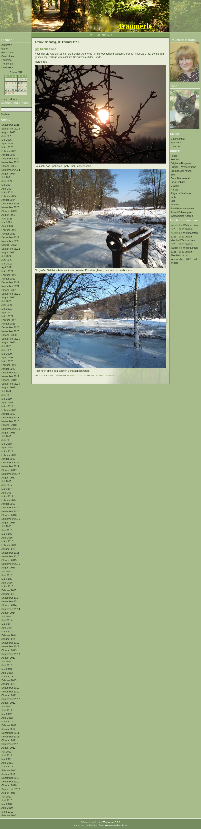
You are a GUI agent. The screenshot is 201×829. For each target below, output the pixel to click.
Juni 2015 (6, 575)
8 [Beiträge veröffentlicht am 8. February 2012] (12, 83)
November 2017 (10, 466)
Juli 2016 (6, 526)
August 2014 (8, 612)
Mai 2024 (6, 184)
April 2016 (7, 537)
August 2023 (8, 214)
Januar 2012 (8, 729)
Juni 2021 (6, 304)
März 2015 (7, 586)
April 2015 (7, 582)
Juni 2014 (6, 620)
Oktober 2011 (9, 740)
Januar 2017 (8, 503)
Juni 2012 (6, 710)
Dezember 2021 (10, 282)
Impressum (177, 142)
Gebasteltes (8, 52)
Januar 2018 (8, 458)
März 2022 (7, 271)
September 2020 (10, 338)
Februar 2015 (8, 590)
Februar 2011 (8, 770)
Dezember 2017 (10, 462)
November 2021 (10, 286)
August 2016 (8, 522)
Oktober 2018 (9, 424)
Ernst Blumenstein (181, 178)
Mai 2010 (6, 804)
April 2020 (7, 357)
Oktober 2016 (9, 515)
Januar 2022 (8, 278)
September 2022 (10, 248)
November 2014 (10, 601)
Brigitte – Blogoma (181, 163)
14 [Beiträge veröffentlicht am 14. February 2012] (9, 86)
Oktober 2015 (9, 560)
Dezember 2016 (10, 507)
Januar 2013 (8, 683)
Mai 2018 (6, 443)
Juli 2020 (6, 346)
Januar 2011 (8, 774)
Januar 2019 (8, 413)
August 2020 (8, 342)
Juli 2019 (6, 391)
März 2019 (7, 406)
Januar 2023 (8, 233)
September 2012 (10, 699)
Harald (174, 189)
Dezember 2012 (10, 687)
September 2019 (10, 383)
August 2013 (8, 657)
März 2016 (7, 541)
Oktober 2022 (9, 244)
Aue (92, 375)
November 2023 (10, 207)
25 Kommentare (108, 375)
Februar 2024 (8, 196)
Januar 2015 (8, 594)
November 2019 (10, 376)
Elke (173, 174)
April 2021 (7, 312)
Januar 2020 (8, 368)
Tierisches (7, 63)
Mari (173, 200)
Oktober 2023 (9, 211)
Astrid (174, 155)
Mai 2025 (6, 139)
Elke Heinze (177, 255)
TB (84, 375)
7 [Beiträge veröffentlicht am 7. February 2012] (9, 83)
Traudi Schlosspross (182, 212)
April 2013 (7, 672)
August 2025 (8, 132)
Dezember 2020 (10, 327)
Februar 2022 (8, 274)
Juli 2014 (6, 616)
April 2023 (7, 226)
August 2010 (8, 792)
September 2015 (10, 563)
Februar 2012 (8, 725)
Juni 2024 (6, 181)
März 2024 (7, 192)
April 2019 (7, 402)
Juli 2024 (6, 177)
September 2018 (10, 428)
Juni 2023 (6, 218)
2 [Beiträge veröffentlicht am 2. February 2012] (15, 80)
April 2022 (7, 267)
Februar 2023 (8, 229)
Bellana (175, 159)
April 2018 (7, 447)
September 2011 (10, 744)
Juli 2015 (6, 571)
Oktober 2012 (9, 695)
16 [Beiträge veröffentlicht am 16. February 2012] (16, 86)
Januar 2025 (8, 154)
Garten (5, 48)
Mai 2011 (6, 759)
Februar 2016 (8, 545)
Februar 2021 (8, 319)
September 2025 (10, 128)
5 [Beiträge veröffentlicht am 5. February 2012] (25, 80)
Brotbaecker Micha (181, 170)
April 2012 (7, 717)
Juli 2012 (6, 706)
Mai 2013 (6, 669)
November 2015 (10, 556)
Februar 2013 (8, 680)
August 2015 (8, 567)
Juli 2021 (6, 301)
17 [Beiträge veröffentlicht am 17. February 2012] (19, 86)
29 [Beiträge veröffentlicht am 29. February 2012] (13, 93)
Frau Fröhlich (178, 182)
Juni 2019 (6, 395)
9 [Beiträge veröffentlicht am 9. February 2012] (15, 83)
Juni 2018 (6, 440)
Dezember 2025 (10, 124)
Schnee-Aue (48, 48)
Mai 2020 (6, 353)
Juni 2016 (6, 530)
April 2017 (7, 492)
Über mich (176, 146)
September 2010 (10, 789)
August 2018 (8, 432)
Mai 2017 (6, 488)
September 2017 (10, 473)
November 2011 (10, 736)
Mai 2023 (6, 222)
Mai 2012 (6, 714)
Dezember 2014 (10, 597)
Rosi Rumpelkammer (182, 208)
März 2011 (7, 766)
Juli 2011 (6, 751)
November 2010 (10, 781)
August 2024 (8, 173)
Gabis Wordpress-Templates (113, 825)
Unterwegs (7, 67)
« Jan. (4, 99)
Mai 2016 (6, 533)
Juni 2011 (6, 755)
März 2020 (7, 361)
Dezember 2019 (10, 372)
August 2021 (8, 297)
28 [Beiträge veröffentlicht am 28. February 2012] (9, 93)
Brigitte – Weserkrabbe (183, 166)
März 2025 (7, 147)
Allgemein (6, 44)
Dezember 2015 (10, 552)
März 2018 (7, 451)
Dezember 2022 (10, 237)
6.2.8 (111, 822)
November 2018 (10, 421)
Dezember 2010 (10, 777)
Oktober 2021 (9, 290)
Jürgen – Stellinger (181, 193)
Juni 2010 (6, 800)
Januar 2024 (8, 199)
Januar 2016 (8, 549)
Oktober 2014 (9, 605)
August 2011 (8, 747)
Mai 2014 (6, 623)
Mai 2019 (6, 398)
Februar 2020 (8, 364)
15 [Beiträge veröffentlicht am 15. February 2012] (13, 86)
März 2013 (7, 676)
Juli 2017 (6, 481)
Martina (175, 204)
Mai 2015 (6, 578)
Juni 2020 (6, 350)
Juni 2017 (6, 485)
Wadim (174, 247)
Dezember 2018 (10, 417)
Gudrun (175, 185)
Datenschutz (178, 138)
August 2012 (8, 702)
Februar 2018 (8, 455)
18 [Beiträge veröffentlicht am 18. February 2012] (22, 86)
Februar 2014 (8, 635)
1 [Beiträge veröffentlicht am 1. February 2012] (12, 80)
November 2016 (10, 511)
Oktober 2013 (9, 650)
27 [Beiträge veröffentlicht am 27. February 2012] (6, 93)
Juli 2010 (6, 796)
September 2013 (10, 654)
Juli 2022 (6, 256)
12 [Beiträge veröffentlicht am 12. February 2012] (25, 83)
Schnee (98, 375)
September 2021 (10, 293)
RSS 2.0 (79, 375)
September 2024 (10, 169)
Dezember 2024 (10, 158)
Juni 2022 (6, 259)
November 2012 (10, 691)
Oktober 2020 (9, 335)
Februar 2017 (8, 500)
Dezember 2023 (10, 203)
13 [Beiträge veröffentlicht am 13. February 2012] (6, 86)
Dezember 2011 (10, 732)
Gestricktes (7, 56)
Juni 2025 (6, 136)
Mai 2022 (6, 263)
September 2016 (10, 518)
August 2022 (8, 252)
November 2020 (10, 331)
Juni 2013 (6, 665)
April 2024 (7, 188)
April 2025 (7, 143)
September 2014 (10, 609)
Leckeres (6, 59)
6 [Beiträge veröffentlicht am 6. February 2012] (6, 83)
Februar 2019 (8, 410)
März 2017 (7, 496)
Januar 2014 (8, 638)
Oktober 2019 (9, 380)
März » (13, 99)
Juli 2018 (6, 436)
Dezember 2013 (10, 642)
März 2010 (7, 811)
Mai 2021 (6, 308)
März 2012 (7, 721)
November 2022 (10, 241)
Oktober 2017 (9, 470)
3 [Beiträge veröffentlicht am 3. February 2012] (19, 80)
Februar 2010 (8, 815)
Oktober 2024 (9, 166)
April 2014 (7, 627)
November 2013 (10, 646)
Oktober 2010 (9, 785)
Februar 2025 (8, 151)
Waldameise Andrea (182, 215)
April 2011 (7, 762)
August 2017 (8, 477)
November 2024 (10, 162)
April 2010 (7, 807)
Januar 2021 (8, 323)
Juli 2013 (6, 661)
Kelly (173, 197)
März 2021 (7, 316)
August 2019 (8, 387)
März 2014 (7, 631)
